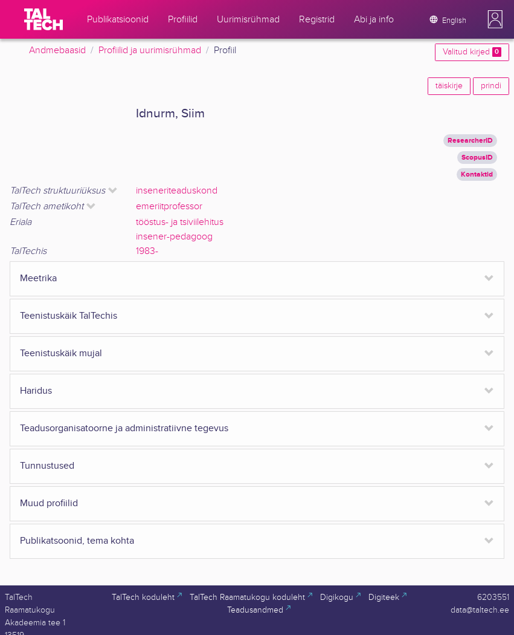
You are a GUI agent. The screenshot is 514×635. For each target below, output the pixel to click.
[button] (495, 19)
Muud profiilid (49, 503)
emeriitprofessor (169, 206)
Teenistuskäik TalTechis (68, 316)
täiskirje (449, 86)
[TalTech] (43, 19)
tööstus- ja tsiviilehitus (179, 222)
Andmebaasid (57, 50)
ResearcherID (470, 140)
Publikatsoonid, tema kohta (77, 541)
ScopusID (477, 157)
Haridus (36, 391)
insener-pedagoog (174, 237)
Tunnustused (47, 466)
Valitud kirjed (472, 52)
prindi (491, 86)
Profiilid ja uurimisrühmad (149, 50)
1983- (147, 251)
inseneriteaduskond (176, 191)
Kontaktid (477, 174)
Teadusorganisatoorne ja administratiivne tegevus (124, 428)
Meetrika (38, 278)
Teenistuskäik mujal (61, 353)
